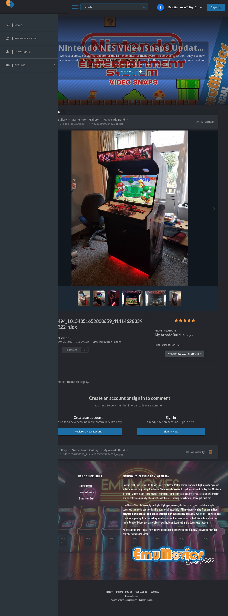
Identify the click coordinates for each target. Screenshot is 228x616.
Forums (68, 499)
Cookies (166, 607)
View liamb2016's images (92, 345)
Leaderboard (71, 506)
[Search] (104, 7)
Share (75, 353)
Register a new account (105, 439)
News (67, 493)
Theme (120, 607)
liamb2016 (88, 338)
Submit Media (103, 493)
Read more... (142, 71)
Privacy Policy (135, 607)
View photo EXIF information (184, 353)
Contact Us (70, 518)
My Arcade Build (168, 335)
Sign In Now (176, 435)
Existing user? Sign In (185, 7)
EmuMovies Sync (104, 506)
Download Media (104, 499)
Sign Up (216, 7)
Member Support (73, 512)
